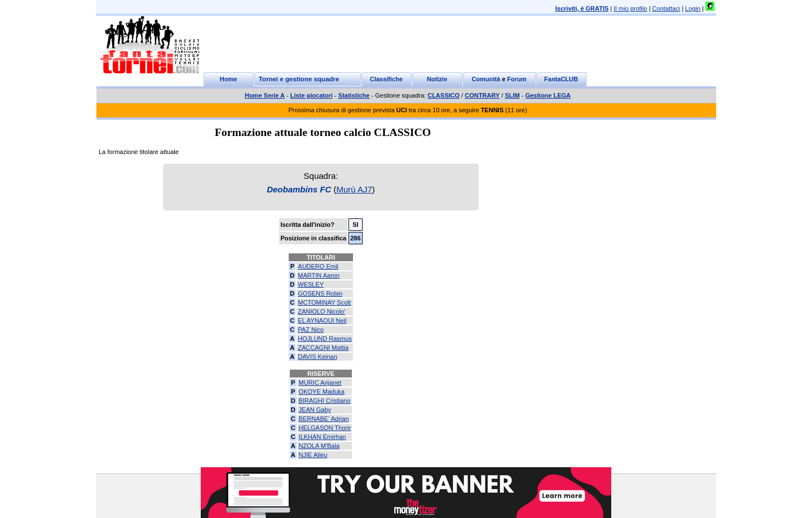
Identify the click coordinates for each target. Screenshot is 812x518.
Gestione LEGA (548, 95)
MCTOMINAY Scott (324, 302)
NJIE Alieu (313, 454)
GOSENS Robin (320, 293)
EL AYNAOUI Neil (322, 320)
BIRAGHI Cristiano (325, 400)
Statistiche (354, 95)
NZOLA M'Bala (319, 445)
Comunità (485, 79)
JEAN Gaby (315, 409)
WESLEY (311, 284)
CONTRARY (482, 95)
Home (228, 79)
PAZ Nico (311, 329)
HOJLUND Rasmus (324, 338)
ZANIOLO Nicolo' (321, 311)
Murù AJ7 (354, 189)
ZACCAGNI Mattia (323, 347)
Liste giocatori (311, 95)
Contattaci (666, 8)
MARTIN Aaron (318, 275)
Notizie (437, 79)
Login (692, 8)
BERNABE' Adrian (324, 418)
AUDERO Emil (318, 266)
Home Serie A (265, 95)
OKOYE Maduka (322, 391)
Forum (516, 79)
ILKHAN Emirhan (322, 436)
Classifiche (386, 79)
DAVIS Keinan (317, 356)
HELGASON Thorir (325, 427)
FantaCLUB (561, 79)
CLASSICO (443, 95)
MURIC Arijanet (320, 382)
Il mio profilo (630, 8)
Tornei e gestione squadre (299, 79)
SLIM (512, 95)
